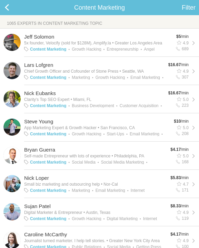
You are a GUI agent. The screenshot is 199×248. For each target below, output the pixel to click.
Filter (189, 7)
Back (14, 7)
